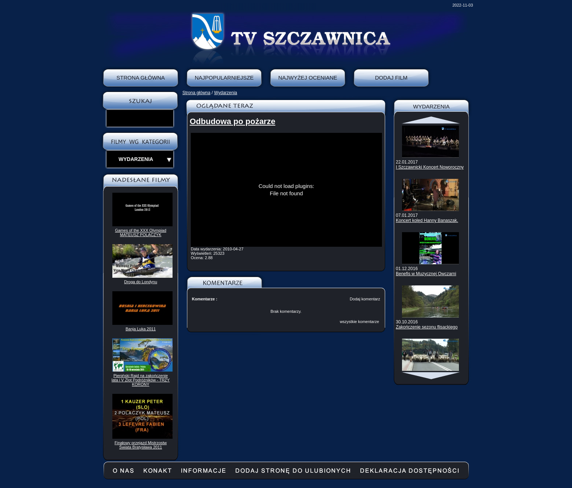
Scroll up (431, 120)
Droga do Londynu (140, 282)
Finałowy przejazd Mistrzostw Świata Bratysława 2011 (141, 445)
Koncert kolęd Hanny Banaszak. (427, 220)
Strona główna (196, 92)
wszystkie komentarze (359, 321)
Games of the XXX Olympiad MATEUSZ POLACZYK (140, 232)
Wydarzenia (225, 92)
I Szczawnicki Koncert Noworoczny (430, 167)
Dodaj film (391, 77)
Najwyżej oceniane (307, 77)
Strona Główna (140, 77)
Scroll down (431, 375)
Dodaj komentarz (365, 299)
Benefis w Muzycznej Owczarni (426, 273)
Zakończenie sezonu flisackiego (426, 327)
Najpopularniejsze (224, 77)
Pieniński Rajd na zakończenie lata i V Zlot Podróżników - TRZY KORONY (141, 380)
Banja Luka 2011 (140, 329)
